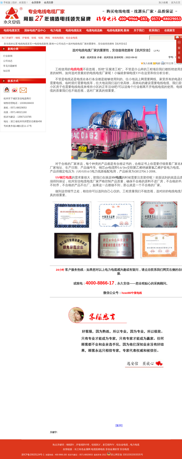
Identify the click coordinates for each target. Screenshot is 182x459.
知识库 (6, 70)
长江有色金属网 (82, 449)
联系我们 (154, 30)
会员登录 (36, 2)
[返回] (119, 425)
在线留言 (169, 30)
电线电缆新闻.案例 (118, 30)
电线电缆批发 (74, 30)
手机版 (6, 2)
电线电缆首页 (12, 30)
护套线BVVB (82, 444)
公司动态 (61, 43)
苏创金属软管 (112, 449)
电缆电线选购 (94, 30)
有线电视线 (58, 37)
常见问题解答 (10, 66)
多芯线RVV (108, 444)
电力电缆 (55, 30)
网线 (47, 37)
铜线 (17, 37)
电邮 (156, 63)
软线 (34, 37)
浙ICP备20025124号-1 (32, 454)
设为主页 (175, 2)
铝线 (40, 37)
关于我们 (139, 30)
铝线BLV (96, 444)
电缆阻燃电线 (98, 449)
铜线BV (70, 444)
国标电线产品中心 (35, 30)
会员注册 (48, 2)
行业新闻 (7, 56)
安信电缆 (124, 449)
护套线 (25, 37)
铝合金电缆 (71, 37)
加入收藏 (146, 63)
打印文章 (167, 63)
